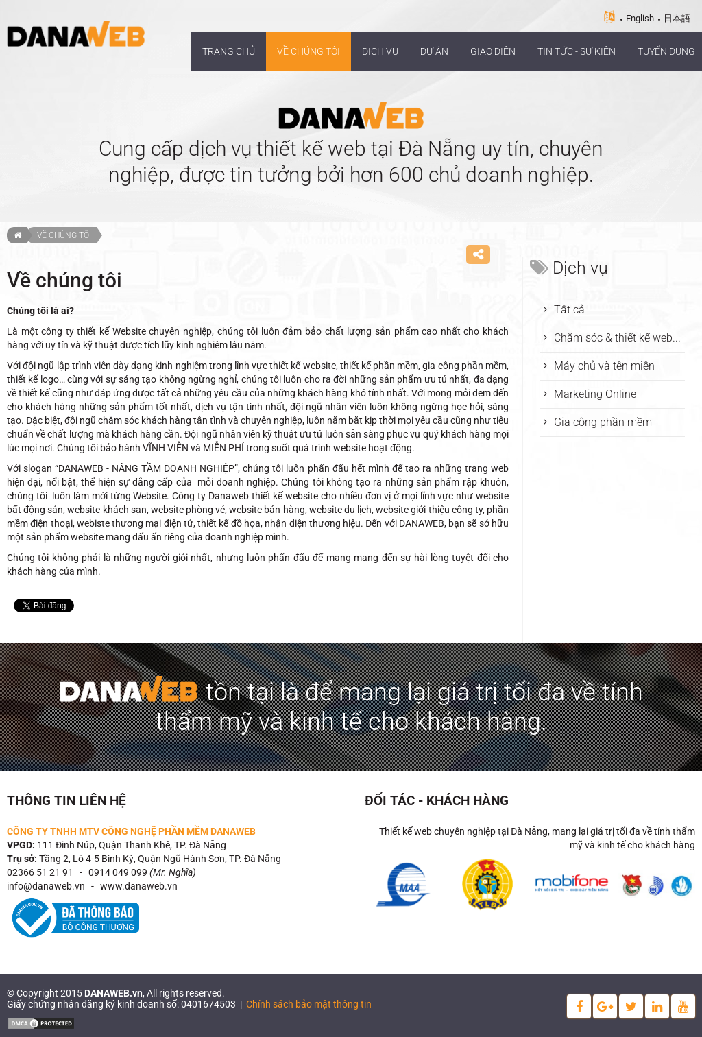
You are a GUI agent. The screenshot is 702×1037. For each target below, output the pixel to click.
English (640, 18)
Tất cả (569, 309)
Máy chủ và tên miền (604, 365)
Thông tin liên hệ (66, 801)
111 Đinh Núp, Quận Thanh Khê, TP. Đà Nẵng (131, 844)
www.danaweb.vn (139, 886)
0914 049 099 (117, 872)
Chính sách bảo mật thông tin (309, 1004)
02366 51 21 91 (40, 872)
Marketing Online (595, 394)
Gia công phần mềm (603, 422)
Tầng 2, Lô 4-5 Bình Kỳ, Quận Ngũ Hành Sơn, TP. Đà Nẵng (160, 858)
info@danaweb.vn (46, 886)
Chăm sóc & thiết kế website (619, 337)
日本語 (677, 18)
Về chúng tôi (64, 235)
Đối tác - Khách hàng (437, 801)
